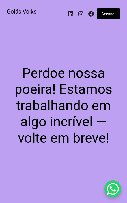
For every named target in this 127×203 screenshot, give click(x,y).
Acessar (108, 14)
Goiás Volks (21, 11)
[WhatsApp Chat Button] (112, 188)
